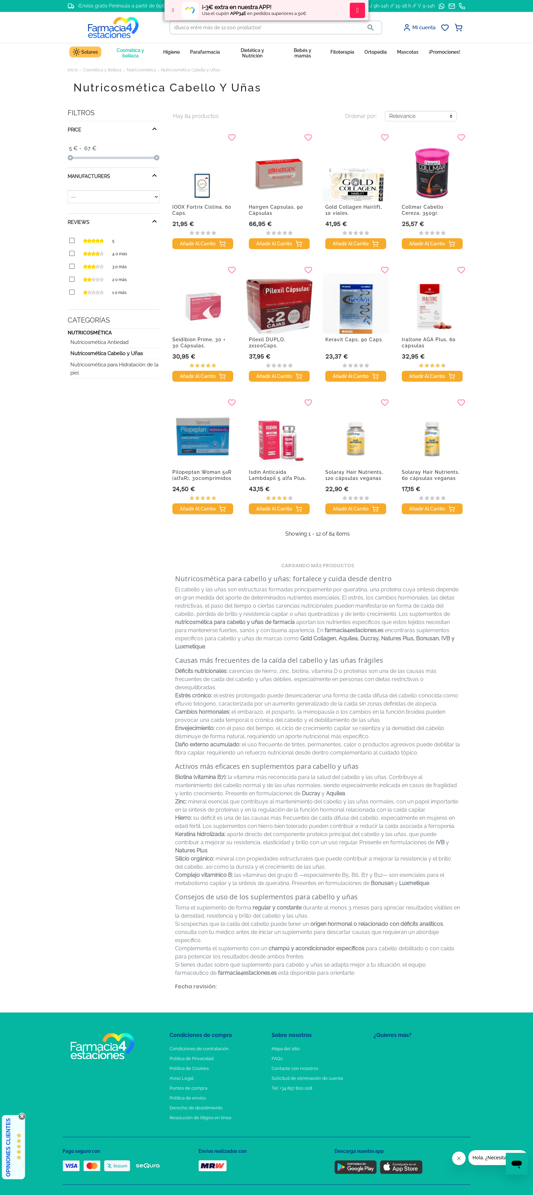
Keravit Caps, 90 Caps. (354, 339)
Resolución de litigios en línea (200, 1117)
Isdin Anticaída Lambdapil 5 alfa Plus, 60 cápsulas (277, 478)
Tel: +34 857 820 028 (292, 1088)
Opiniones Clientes (8, 1147)
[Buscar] (265, 27)
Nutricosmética (90, 333)
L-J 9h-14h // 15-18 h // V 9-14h (400, 5)
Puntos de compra (188, 1088)
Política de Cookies (189, 1068)
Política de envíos (188, 1098)
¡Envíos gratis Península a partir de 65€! (122, 5)
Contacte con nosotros (295, 1068)
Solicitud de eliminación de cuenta (307, 1078)
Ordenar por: (361, 116)
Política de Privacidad (191, 1058)
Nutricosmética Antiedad (99, 342)
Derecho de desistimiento (196, 1107)
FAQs (277, 1058)
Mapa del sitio (286, 1048)
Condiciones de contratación (199, 1048)
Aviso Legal (182, 1078)
